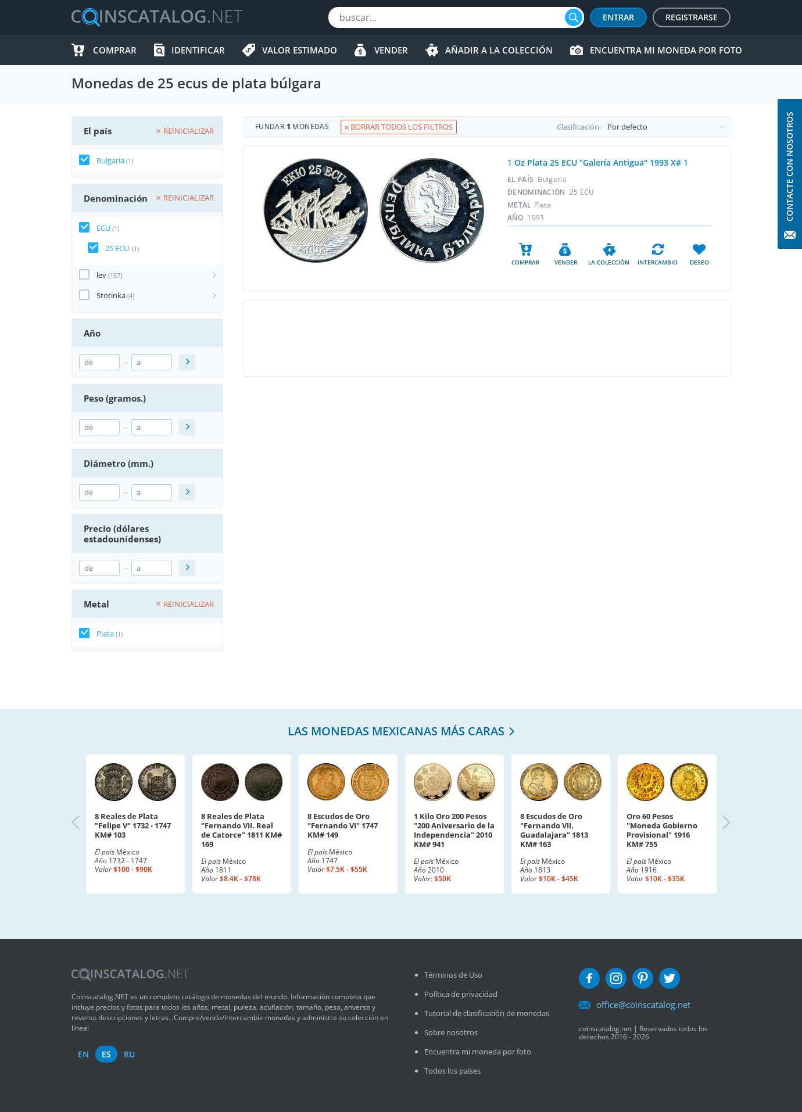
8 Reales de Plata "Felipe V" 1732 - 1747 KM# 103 (133, 825)
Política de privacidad (460, 994)
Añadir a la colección (499, 50)
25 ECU (117, 248)
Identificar (198, 50)
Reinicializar (185, 131)
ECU (103, 228)
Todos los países (452, 1070)
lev (101, 275)
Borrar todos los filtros (399, 126)
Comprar (115, 50)
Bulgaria (110, 160)
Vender (391, 50)
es (106, 1054)
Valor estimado (299, 50)
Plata (105, 633)
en (83, 1054)
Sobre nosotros (451, 1032)
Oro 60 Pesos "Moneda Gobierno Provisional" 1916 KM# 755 (661, 830)
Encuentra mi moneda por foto (666, 50)
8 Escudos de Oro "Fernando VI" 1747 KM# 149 (342, 825)
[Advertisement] (486, 338)
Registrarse (691, 17)
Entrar (618, 17)
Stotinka (111, 295)
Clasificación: (643, 126)
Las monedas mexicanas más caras (396, 731)
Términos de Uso (453, 975)
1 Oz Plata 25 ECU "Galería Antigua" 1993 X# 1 (597, 162)
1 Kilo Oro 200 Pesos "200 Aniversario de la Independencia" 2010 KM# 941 (454, 830)
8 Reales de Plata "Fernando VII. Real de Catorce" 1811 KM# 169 (241, 830)
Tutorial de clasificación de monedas (486, 1013)
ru (129, 1054)
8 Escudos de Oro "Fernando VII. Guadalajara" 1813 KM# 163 (554, 830)
